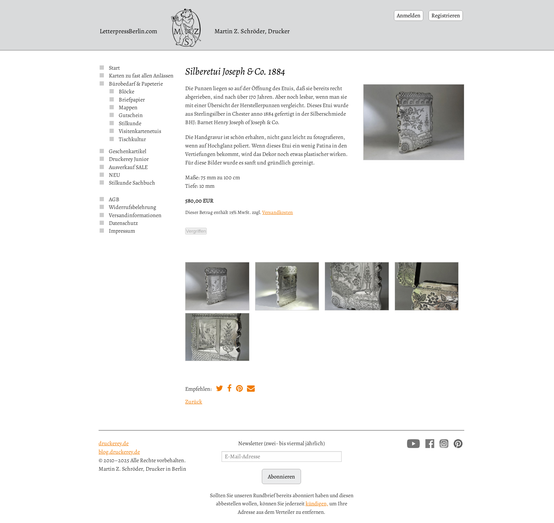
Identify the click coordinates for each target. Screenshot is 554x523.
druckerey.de (114, 443)
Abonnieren (281, 477)
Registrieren (445, 15)
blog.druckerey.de (119, 452)
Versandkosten (277, 212)
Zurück (193, 402)
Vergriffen (196, 231)
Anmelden (408, 15)
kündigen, (317, 503)
